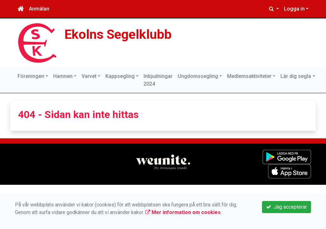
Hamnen (63, 76)
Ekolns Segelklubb (118, 34)
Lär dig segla (295, 76)
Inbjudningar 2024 (158, 80)
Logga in (294, 9)
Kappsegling (120, 76)
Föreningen (31, 76)
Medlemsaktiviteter (249, 76)
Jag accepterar (286, 207)
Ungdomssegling (198, 76)
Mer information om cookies (183, 212)
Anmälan (39, 9)
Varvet (89, 76)
